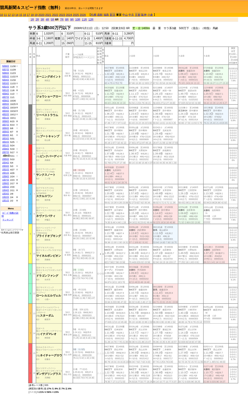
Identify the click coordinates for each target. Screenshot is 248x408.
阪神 (144, 14)
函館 (100, 14)
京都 (137, 14)
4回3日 (5, 111)
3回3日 (5, 138)
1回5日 (5, 186)
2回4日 (5, 162)
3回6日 (5, 128)
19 (36, 14)
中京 (131, 14)
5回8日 (5, 66)
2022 (55, 14)
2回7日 (5, 152)
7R (62, 19)
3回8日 (5, 121)
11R (84, 19)
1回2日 (5, 197)
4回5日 (5, 104)
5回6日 (5, 73)
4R (47, 19)
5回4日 (5, 80)
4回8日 (5, 93)
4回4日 (5, 107)
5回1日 (5, 90)
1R (32, 19)
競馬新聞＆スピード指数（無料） (31, 7)
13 (13, 14)
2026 (83, 14)
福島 (106, 14)
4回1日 (5, 118)
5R (52, 19)
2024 (69, 14)
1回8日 (5, 176)
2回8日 (5, 149)
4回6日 (5, 100)
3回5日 (5, 131)
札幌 (93, 14)
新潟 (112, 14)
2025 (76, 14)
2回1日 (5, 173)
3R (42, 19)
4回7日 (5, 97)
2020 (41, 14)
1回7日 (5, 180)
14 (16, 14)
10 (1, 14)
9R (72, 19)
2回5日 (5, 159)
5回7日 (5, 69)
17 (28, 14)
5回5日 (5, 76)
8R (67, 19)
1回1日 (5, 200)
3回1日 (5, 145)
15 (20, 14)
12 (9, 14)
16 (24, 14)
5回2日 (5, 86)
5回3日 (5, 83)
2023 (62, 14)
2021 (48, 14)
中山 (125, 14)
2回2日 (5, 169)
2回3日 (5, 166)
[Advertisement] (11, 38)
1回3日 (5, 193)
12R (90, 19)
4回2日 (5, 114)
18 (32, 14)
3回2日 (5, 142)
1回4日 (5, 190)
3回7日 (5, 124)
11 (5, 14)
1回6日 (5, 183)
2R (37, 19)
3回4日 (5, 135)
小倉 (150, 14)
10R (77, 19)
